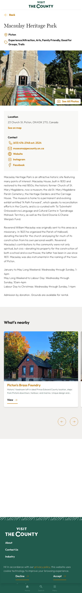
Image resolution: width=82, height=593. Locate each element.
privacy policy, (42, 566)
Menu (54, 588)
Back (12, 14)
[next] (74, 422)
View (10, 399)
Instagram (16, 159)
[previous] (62, 422)
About (8, 542)
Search (41, 588)
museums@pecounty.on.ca (26, 148)
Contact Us (11, 549)
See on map (14, 127)
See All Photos (68, 101)
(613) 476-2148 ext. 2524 (24, 143)
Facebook (16, 165)
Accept (57, 576)
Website (15, 154)
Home (27, 588)
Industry (10, 556)
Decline (20, 576)
